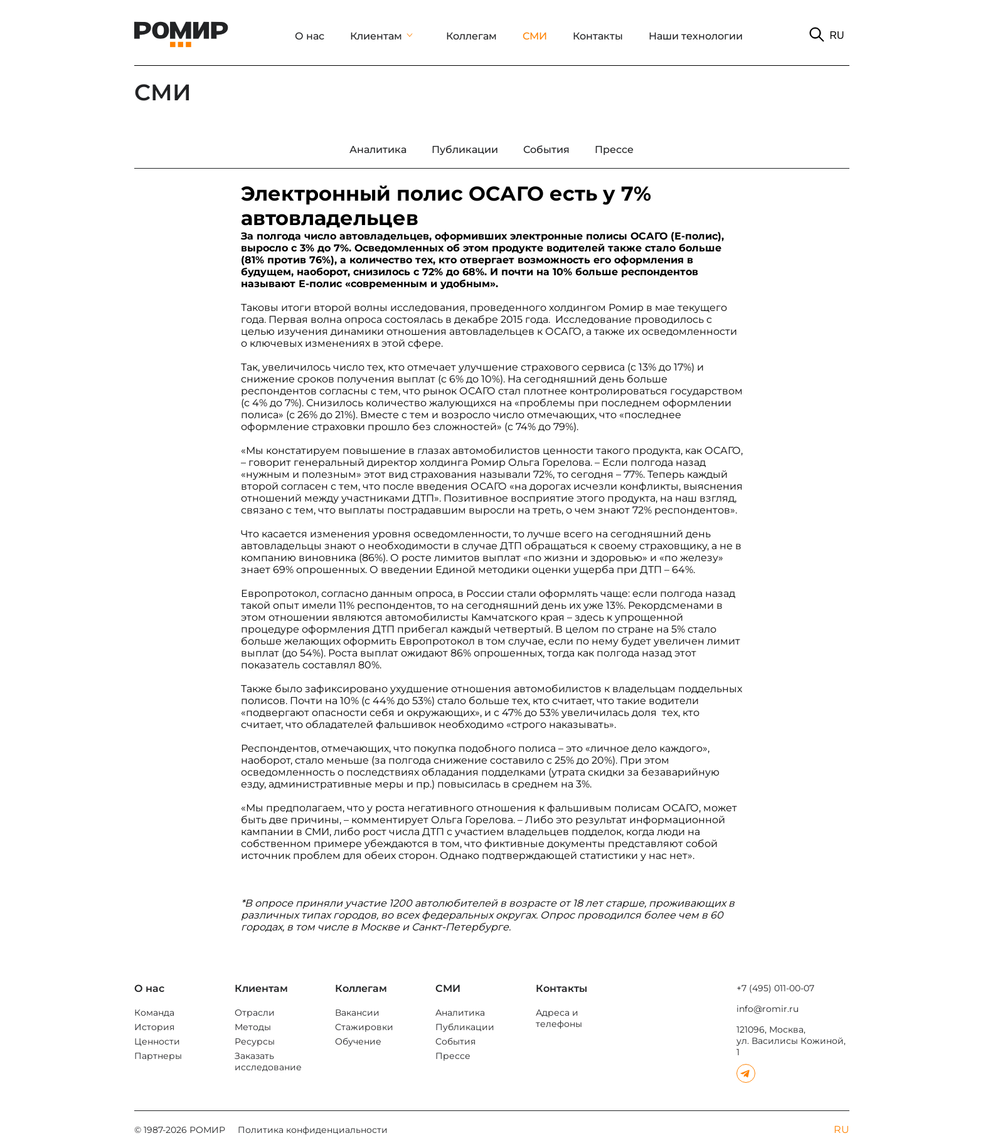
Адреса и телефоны (559, 1018)
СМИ (535, 36)
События (455, 1041)
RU (836, 35)
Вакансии (357, 1012)
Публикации (464, 1027)
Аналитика (460, 1012)
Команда (154, 1012)
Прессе (452, 1055)
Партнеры (158, 1055)
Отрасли (255, 1012)
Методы (253, 1027)
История (154, 1027)
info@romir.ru (767, 1008)
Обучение (358, 1041)
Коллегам (471, 36)
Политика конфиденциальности (313, 1129)
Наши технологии (696, 36)
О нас (309, 36)
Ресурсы (255, 1041)
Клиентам (376, 36)
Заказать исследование (268, 1061)
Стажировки (364, 1027)
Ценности (157, 1041)
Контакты (598, 36)
